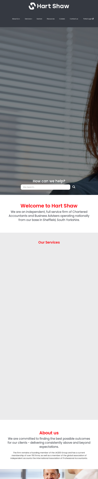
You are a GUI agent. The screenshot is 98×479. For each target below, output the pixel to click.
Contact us (74, 19)
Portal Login (88, 19)
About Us (16, 19)
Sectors (39, 19)
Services (28, 19)
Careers (62, 19)
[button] (47, 192)
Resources (51, 19)
